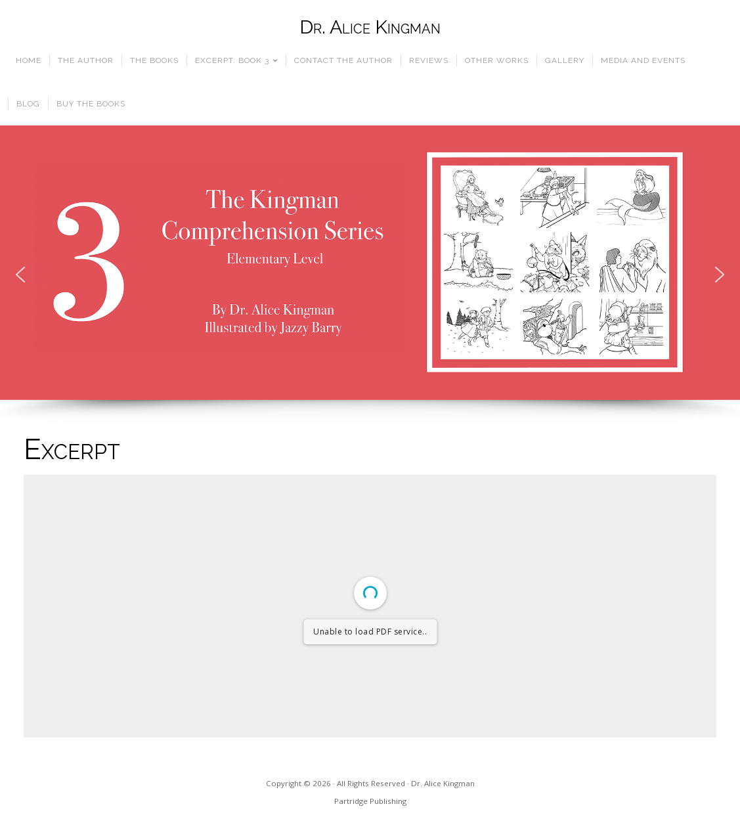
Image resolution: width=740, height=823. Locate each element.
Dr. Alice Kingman (370, 27)
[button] (20, 274)
